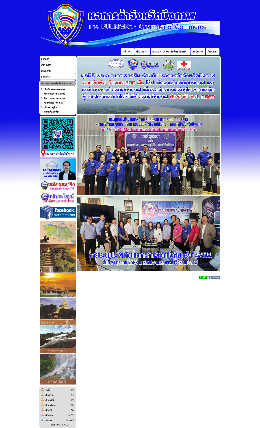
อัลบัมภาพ (46, 71)
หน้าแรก (45, 59)
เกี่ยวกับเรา (46, 65)
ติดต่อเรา (45, 77)
